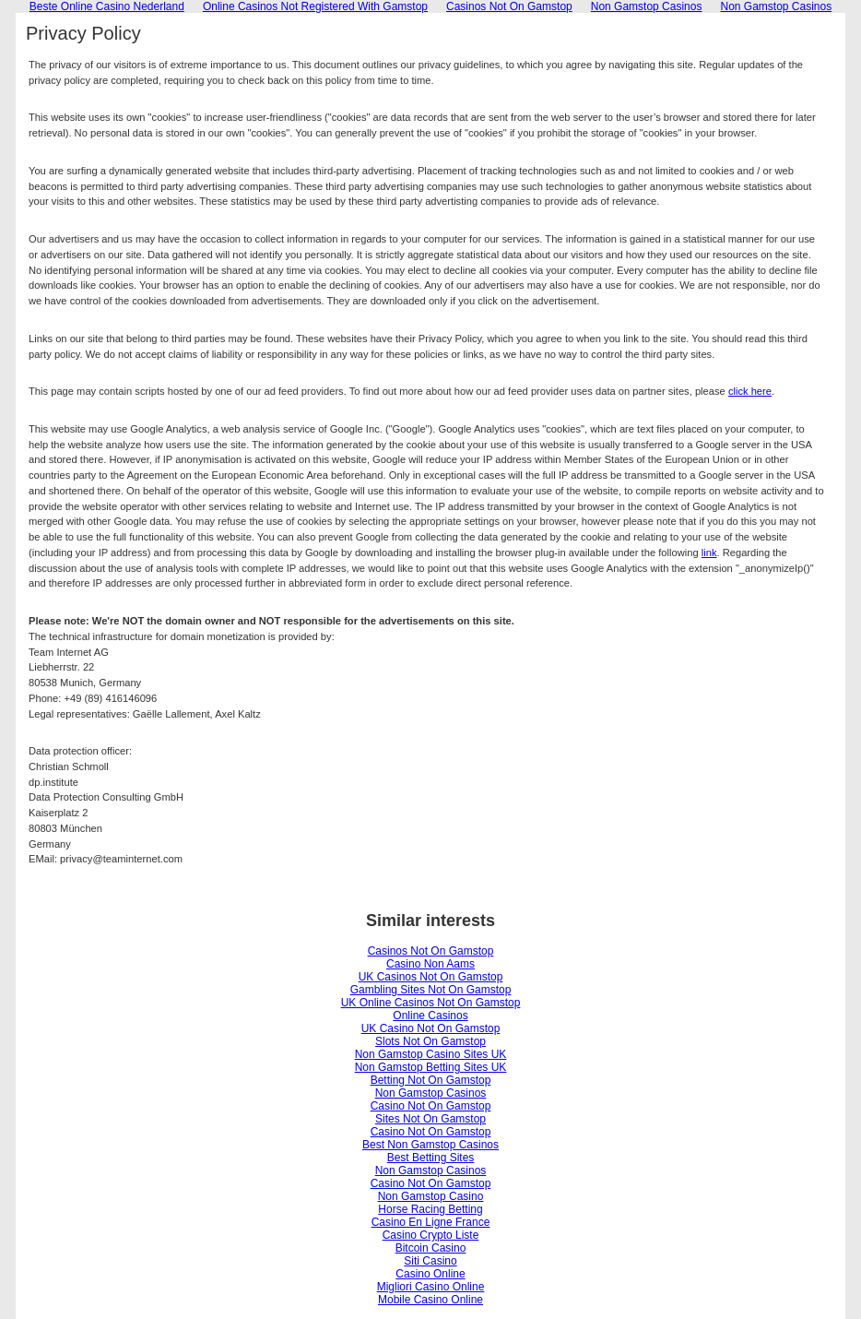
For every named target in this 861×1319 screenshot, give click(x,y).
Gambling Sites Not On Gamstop (431, 989)
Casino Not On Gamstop (431, 1105)
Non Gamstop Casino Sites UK (431, 1054)
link (709, 552)
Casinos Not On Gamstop (431, 951)
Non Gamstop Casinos (431, 1093)
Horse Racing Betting (430, 1209)
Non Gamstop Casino (431, 1196)
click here (750, 391)
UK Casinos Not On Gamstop (431, 976)
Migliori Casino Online (431, 1286)
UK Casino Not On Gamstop (431, 1028)
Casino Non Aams (430, 963)
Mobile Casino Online (430, 1299)
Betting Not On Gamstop (431, 1080)
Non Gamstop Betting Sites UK (431, 1067)
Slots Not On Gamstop (430, 1041)
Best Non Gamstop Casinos (430, 1144)
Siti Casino (430, 1260)
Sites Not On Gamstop (430, 1118)
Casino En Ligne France (431, 1222)
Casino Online (430, 1273)
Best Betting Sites (431, 1157)
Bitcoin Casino (430, 1248)
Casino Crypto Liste (431, 1235)
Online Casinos (430, 1015)
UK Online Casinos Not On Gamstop (431, 1002)
